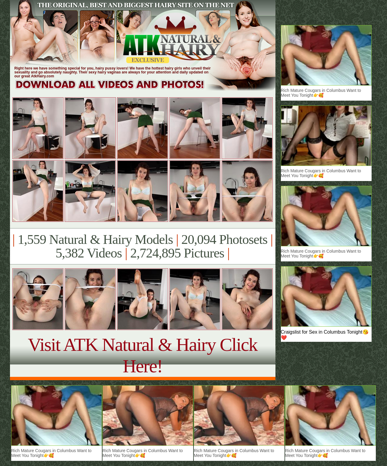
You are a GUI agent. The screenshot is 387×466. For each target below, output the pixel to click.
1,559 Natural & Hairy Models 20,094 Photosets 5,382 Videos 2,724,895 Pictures (142, 246)
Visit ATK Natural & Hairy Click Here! (142, 355)
